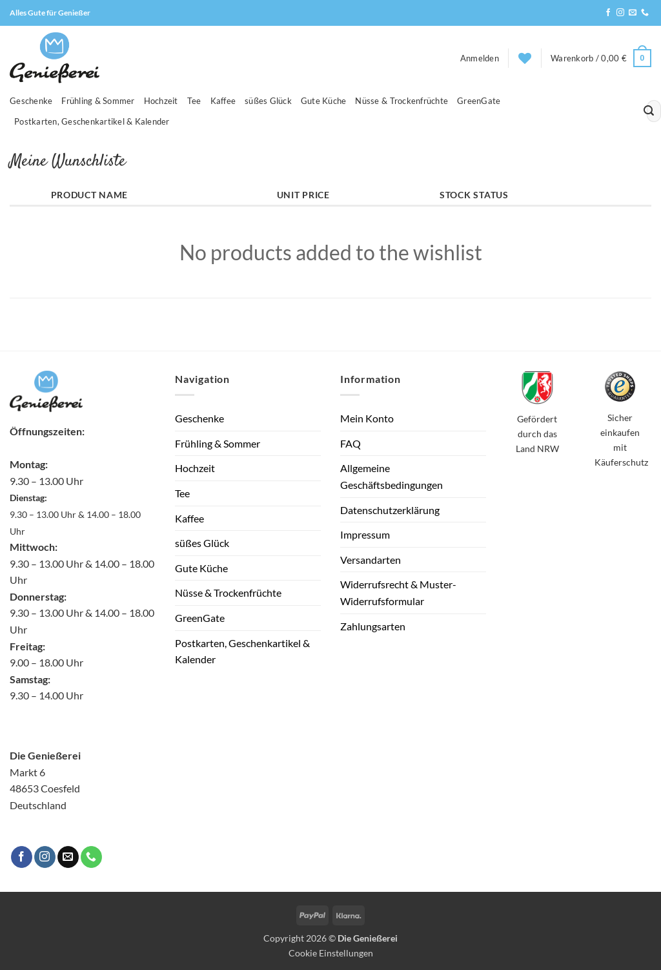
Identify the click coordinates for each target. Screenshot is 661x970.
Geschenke (31, 101)
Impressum (365, 534)
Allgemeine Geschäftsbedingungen (391, 476)
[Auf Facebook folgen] (608, 12)
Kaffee (223, 101)
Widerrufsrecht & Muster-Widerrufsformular (398, 592)
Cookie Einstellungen (331, 952)
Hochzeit (161, 101)
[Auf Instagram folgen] (620, 12)
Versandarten (370, 559)
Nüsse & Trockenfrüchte (401, 101)
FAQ (350, 443)
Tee (194, 101)
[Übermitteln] (649, 111)
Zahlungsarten (372, 626)
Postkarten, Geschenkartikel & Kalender (92, 121)
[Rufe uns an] (645, 12)
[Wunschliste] (524, 58)
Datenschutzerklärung (390, 510)
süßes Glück (268, 101)
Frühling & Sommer (97, 101)
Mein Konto (367, 418)
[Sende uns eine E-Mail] (632, 12)
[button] (479, 58)
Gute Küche (324, 101)
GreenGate (478, 101)
